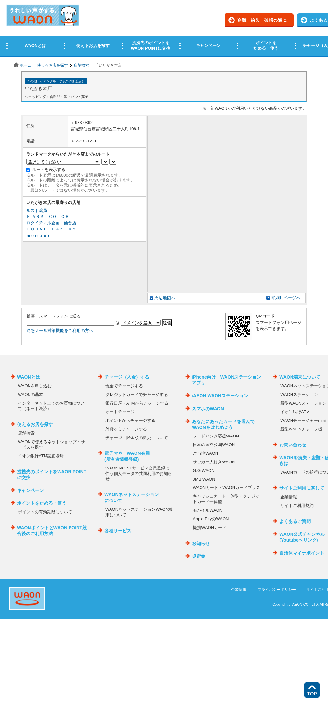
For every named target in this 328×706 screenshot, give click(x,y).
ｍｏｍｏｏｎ (38, 235)
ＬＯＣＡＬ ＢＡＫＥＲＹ (51, 229)
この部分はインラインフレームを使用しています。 (164, 29)
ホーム (25, 65)
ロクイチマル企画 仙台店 (51, 223)
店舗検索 (81, 65)
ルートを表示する (48, 169)
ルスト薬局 (36, 210)
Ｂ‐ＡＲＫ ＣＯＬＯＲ (47, 216)
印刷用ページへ (285, 297)
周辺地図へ (164, 297)
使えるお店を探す (52, 65)
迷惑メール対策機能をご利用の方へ (60, 330)
